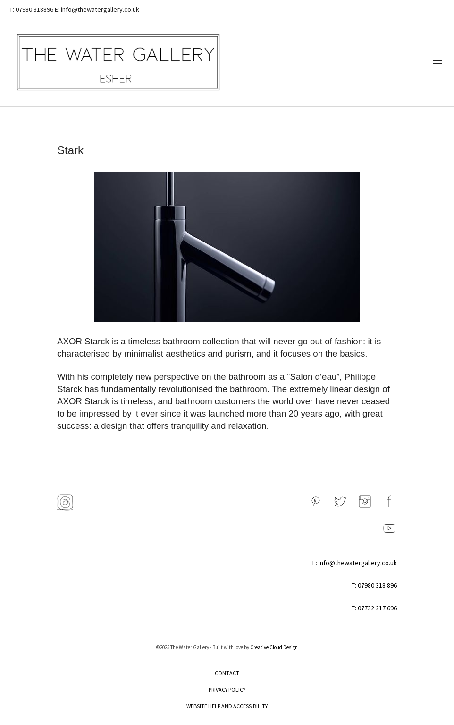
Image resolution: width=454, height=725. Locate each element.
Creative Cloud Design (274, 647)
